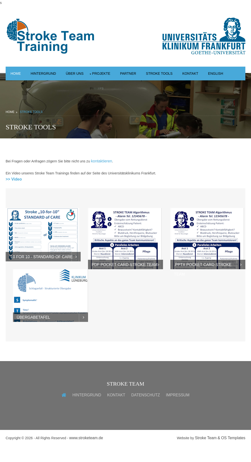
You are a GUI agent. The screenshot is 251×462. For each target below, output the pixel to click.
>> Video (14, 194)
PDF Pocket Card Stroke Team (124, 280)
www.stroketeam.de (90, 453)
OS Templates (233, 453)
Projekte (109, 74)
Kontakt (207, 74)
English (19, 88)
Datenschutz (145, 410)
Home (16, 74)
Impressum (177, 410)
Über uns (81, 74)
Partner (139, 74)
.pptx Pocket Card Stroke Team (202, 281)
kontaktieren (106, 176)
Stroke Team (205, 453)
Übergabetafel (33, 332)
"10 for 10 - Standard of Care (41, 272)
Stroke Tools (173, 74)
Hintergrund (46, 74)
